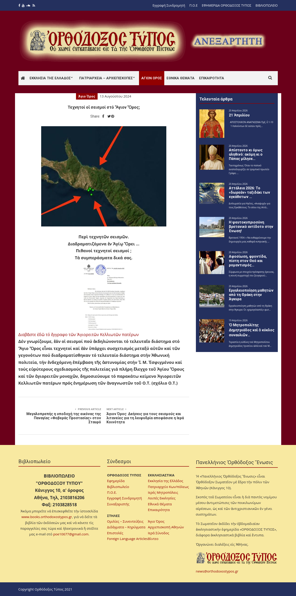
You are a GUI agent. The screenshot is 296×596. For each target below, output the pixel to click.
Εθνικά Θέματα (181, 78)
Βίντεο (153, 538)
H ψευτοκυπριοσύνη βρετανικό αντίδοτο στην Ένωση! (251, 226)
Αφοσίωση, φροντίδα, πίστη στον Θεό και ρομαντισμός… (248, 260)
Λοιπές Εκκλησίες (161, 498)
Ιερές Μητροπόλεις (163, 492)
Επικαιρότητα (211, 78)
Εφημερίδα (116, 480)
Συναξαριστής (118, 504)
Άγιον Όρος (151, 78)
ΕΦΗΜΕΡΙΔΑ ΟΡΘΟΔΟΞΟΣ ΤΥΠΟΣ (226, 5)
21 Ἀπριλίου (239, 115)
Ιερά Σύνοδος (158, 533)
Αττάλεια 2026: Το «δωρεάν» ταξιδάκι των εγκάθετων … (249, 192)
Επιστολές (115, 533)
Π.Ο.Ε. (112, 492)
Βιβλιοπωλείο (118, 486)
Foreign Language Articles (127, 538)
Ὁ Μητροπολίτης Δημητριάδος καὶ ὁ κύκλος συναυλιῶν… (251, 330)
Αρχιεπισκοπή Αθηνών (166, 527)
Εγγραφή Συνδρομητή (169, 5)
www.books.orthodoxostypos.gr (46, 516)
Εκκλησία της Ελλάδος (50, 78)
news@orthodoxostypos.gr (217, 571)
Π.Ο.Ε (193, 5)
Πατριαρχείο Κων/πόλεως (168, 486)
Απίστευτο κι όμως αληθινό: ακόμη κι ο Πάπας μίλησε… (246, 154)
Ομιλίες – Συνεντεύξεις (125, 521)
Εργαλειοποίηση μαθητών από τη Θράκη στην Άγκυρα (251, 294)
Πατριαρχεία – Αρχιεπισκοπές (106, 78)
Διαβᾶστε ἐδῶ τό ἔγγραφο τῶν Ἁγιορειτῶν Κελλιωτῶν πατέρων (78, 334)
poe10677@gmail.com (71, 534)
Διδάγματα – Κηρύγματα (126, 527)
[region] (228, 41)
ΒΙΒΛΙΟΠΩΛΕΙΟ (267, 5)
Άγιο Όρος (86, 96)
